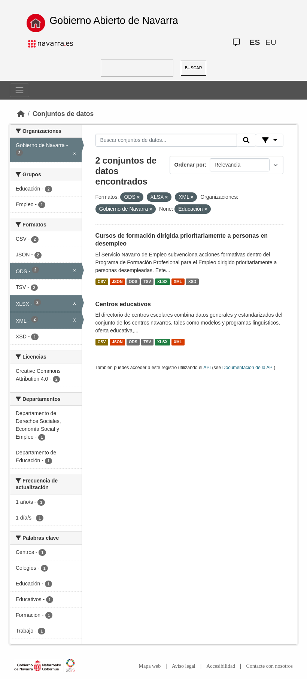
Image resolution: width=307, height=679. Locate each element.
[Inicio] (21, 114)
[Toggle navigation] (19, 90)
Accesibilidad (220, 666)
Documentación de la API (248, 367)
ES (255, 42)
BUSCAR (193, 68)
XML (178, 281)
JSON (117, 281)
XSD (192, 281)
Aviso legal (183, 666)
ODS (133, 281)
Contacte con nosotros (269, 666)
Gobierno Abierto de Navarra (113, 20)
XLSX (162, 281)
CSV (102, 281)
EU (270, 42)
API (207, 367)
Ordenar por (189, 165)
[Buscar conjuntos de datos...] (166, 140)
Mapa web (150, 666)
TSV (147, 281)
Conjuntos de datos (63, 114)
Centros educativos (123, 304)
